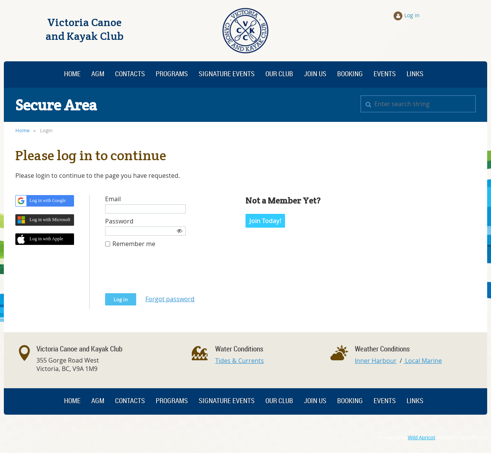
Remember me (133, 244)
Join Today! (265, 221)
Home (22, 130)
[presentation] (163, 274)
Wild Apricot (421, 437)
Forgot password (169, 299)
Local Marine (423, 360)
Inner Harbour (376, 360)
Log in (412, 15)
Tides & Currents (239, 360)
